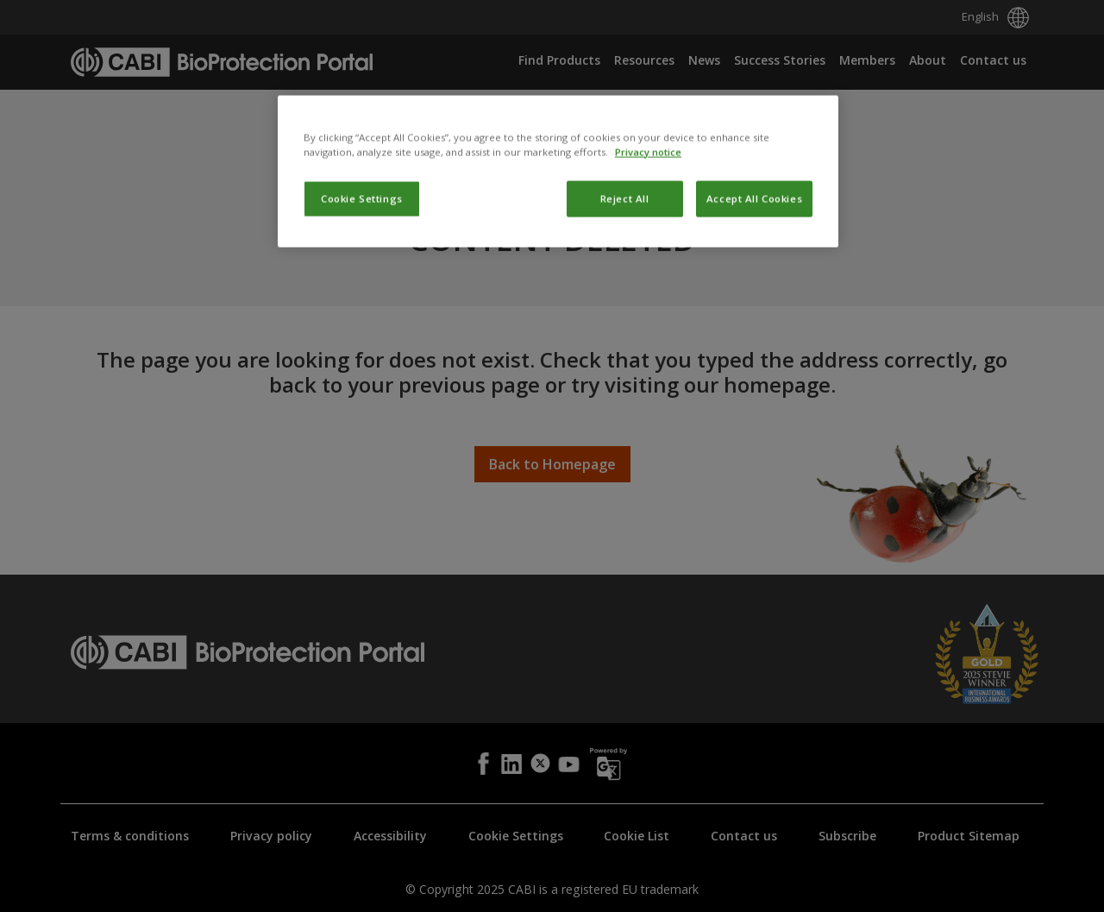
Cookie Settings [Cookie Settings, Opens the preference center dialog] (362, 279)
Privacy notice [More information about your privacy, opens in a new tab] (648, 232)
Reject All (624, 279)
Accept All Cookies (754, 279)
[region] (558, 251)
